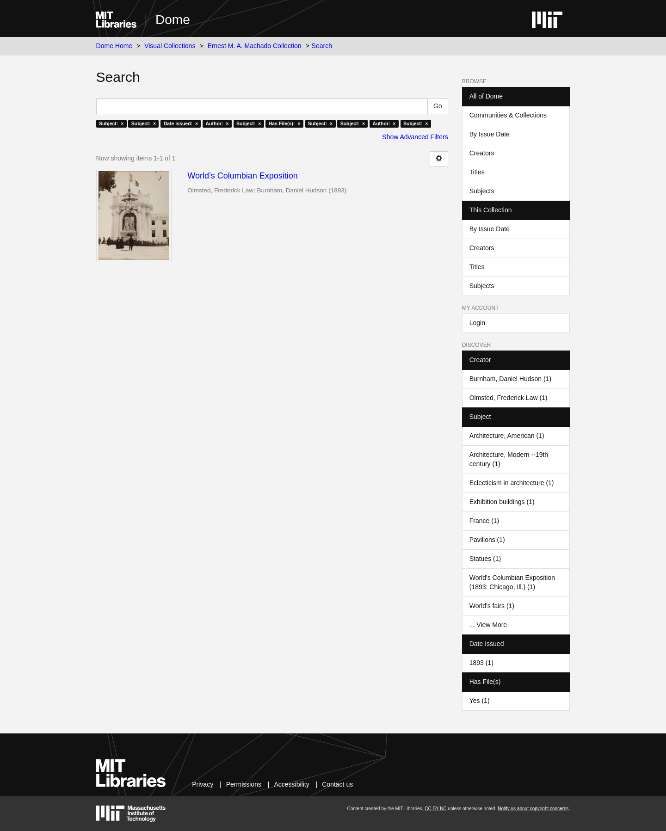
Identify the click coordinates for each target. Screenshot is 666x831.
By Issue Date (489, 134)
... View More (488, 624)
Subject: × (111, 123)
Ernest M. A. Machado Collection (254, 45)
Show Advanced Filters (415, 137)
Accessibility (291, 784)
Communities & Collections (508, 115)
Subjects (481, 191)
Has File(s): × (285, 123)
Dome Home (114, 45)
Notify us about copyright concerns (533, 808)
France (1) (484, 520)
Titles (477, 172)
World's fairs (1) (491, 605)
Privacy (202, 784)
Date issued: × (181, 123)
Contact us (337, 784)
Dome (172, 19)
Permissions (243, 784)
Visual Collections (169, 45)
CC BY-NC (435, 808)
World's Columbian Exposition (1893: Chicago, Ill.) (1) (512, 582)
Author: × (217, 123)
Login (477, 322)
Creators (481, 153)
